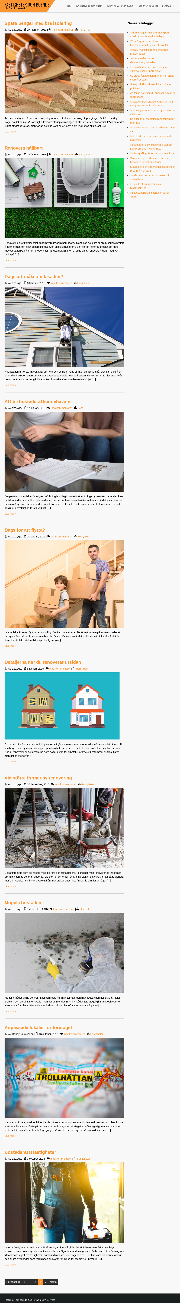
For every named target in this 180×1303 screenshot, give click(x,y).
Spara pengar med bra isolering (38, 23)
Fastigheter (87, 784)
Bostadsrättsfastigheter (30, 1152)
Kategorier (168, 6)
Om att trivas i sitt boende (120, 6)
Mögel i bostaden (23, 902)
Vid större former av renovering (38, 777)
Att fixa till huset (148, 6)
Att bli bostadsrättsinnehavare (37, 401)
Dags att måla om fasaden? (34, 276)
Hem (69, 6)
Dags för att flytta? (25, 530)
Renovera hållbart (24, 148)
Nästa (53, 1281)
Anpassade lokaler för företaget (38, 1027)
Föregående (13, 1281)
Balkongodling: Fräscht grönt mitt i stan (152, 153)
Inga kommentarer (62, 29)
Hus (88, 29)
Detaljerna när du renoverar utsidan (43, 662)
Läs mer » (11, 131)
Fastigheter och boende (27, 4)
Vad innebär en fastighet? (89, 6)
